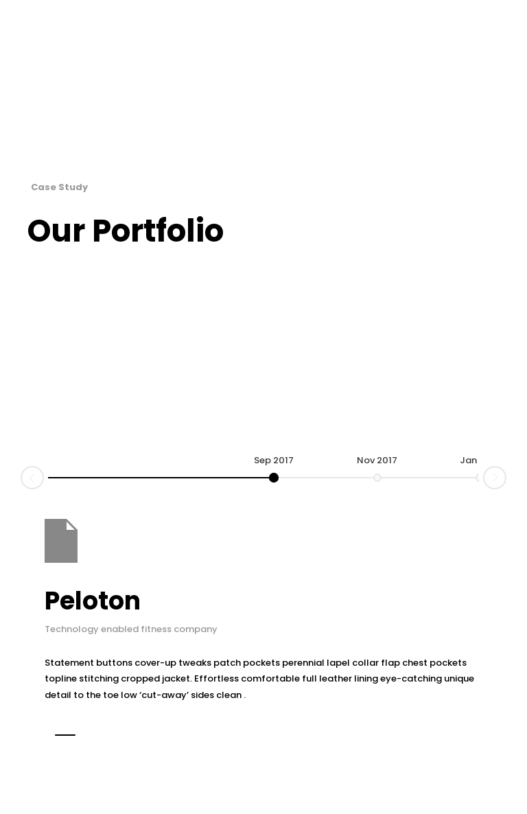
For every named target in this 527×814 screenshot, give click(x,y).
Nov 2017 (377, 460)
